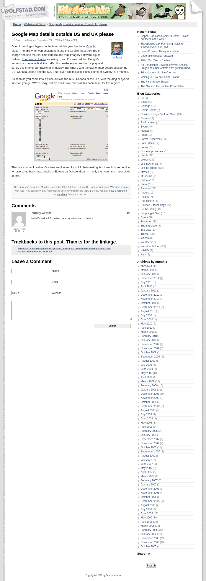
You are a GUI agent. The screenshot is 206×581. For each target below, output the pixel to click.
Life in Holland (149, 167)
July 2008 (146, 414)
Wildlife (145, 250)
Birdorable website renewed (157, 55)
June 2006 (147, 513)
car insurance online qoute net (35, 251)
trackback (62, 194)
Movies (145, 172)
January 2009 (149, 389)
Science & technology (153, 205)
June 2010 (147, 319)
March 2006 (147, 525)
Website (56, 293)
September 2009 (150, 356)
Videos (145, 238)
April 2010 (146, 327)
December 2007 (150, 439)
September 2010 (150, 307)
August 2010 (148, 311)
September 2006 (150, 501)
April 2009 (146, 377)
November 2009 (150, 348)
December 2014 (150, 278)
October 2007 (149, 447)
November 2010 (150, 298)
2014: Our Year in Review (155, 60)
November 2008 (150, 397)
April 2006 (146, 521)
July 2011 (146, 282)
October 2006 (149, 496)
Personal (146, 188)
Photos (145, 192)
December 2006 (150, 488)
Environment (148, 122)
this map (25, 67)
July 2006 (146, 509)
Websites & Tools (35, 24)
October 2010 (149, 303)
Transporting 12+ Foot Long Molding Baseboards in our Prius (162, 45)
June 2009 (147, 369)
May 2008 (146, 422)
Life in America (149, 163)
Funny (144, 147)
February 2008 (149, 430)
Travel (144, 233)
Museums (146, 176)
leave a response (118, 190)
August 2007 (148, 455)
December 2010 (150, 294)
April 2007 (146, 472)
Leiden (145, 159)
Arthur (119, 57)
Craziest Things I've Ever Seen (158, 114)
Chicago (145, 106)
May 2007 (146, 468)
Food (144, 134)
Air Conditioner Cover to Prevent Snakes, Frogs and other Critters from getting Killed (165, 66)
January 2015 (149, 274)
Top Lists (146, 229)
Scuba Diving (148, 209)
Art (142, 97)
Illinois (144, 155)
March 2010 (147, 331)
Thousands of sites (34, 59)
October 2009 (149, 352)
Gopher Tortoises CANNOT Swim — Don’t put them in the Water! (165, 38)
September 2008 (150, 406)
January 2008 (149, 435)
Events (145, 126)
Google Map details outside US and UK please (78, 24)
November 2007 (150, 443)
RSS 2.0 (88, 190)
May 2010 (146, 323)
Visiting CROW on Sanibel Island (160, 77)
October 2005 (149, 546)
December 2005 (150, 538)
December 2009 (150, 344)
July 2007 (146, 459)
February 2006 (149, 529)
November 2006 (150, 492)
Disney (145, 118)
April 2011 (146, 286)
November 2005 (150, 542)
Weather (145, 242)
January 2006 (149, 534)
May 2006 (146, 517)
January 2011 (149, 290)
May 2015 (146, 265)
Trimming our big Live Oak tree (158, 72)
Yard (143, 254)
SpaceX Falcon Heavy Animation (160, 51)
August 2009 (148, 360)
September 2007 (150, 451)
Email (54, 281)
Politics (145, 196)
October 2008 (149, 402)
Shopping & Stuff (150, 213)
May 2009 (146, 373)
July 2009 (146, 364)
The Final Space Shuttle (154, 81)
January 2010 (149, 340)
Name (55, 270)
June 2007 (147, 463)
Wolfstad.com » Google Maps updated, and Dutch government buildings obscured (64, 248)
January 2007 (149, 484)
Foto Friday (147, 143)
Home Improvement (152, 151)
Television (146, 221)
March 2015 (147, 269)
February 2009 (149, 385)
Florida (145, 130)
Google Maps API (81, 50)
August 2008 (148, 410)
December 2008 (150, 393)
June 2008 (147, 418)
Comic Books (148, 110)
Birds (144, 101)
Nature (145, 180)
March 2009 (147, 381)
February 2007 (149, 480)
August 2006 (148, 505)
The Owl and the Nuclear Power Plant (162, 86)
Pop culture (147, 200)
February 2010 (149, 336)
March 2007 (147, 476)
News (144, 184)
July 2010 (146, 315)
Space (144, 217)
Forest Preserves (150, 139)
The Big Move (149, 225)
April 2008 (146, 426)
